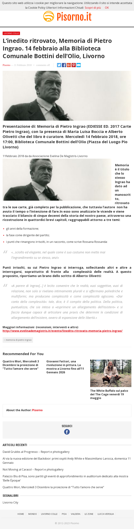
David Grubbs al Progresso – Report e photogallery (36, 452)
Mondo (32, 513)
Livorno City (10, 502)
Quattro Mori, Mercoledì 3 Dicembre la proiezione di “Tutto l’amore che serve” (21, 365)
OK (107, 8)
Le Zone (89, 513)
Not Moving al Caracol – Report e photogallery (33, 469)
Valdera (75, 513)
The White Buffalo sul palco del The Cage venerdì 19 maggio (109, 394)
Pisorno (6, 65)
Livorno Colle (11, 33)
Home (21, 513)
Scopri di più (93, 8)
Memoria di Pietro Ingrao (19, 339)
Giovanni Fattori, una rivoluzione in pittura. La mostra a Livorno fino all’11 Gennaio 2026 (65, 366)
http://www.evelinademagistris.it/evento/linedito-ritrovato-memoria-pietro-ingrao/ (63, 331)
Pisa (64, 513)
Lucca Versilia (106, 513)
